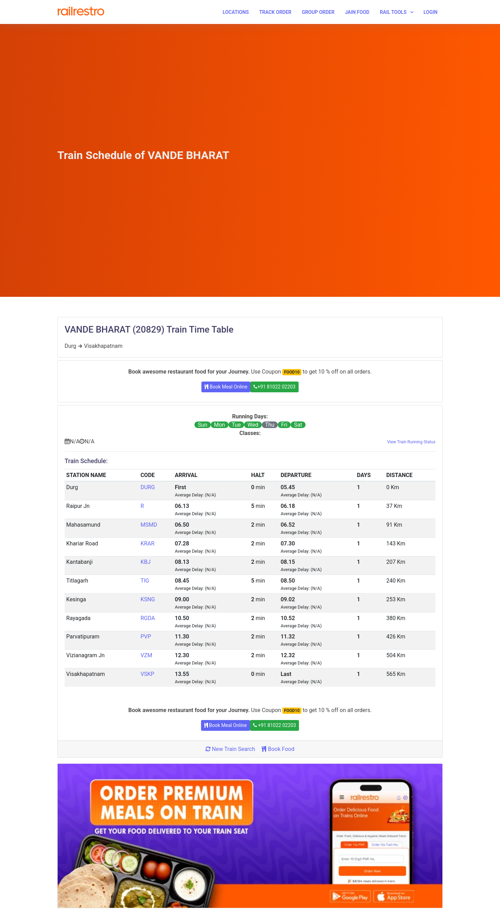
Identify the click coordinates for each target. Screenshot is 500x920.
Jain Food (357, 12)
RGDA (148, 618)
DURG (148, 487)
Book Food (278, 749)
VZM (146, 655)
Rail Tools (393, 12)
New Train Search (230, 749)
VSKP (148, 674)
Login (431, 12)
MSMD (149, 524)
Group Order (318, 12)
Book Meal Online (226, 387)
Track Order (275, 12)
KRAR (148, 543)
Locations (236, 12)
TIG (145, 580)
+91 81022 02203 (274, 387)
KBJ (146, 562)
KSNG (148, 599)
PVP (146, 636)
